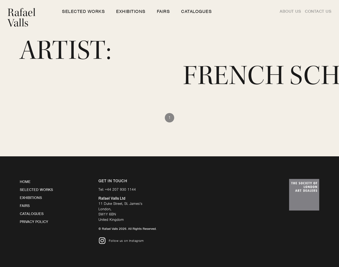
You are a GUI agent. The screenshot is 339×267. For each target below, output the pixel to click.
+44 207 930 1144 (120, 189)
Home (25, 181)
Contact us (318, 11)
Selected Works (83, 11)
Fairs (163, 11)
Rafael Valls (22, 18)
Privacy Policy (34, 221)
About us (290, 11)
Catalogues (196, 11)
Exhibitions (130, 11)
